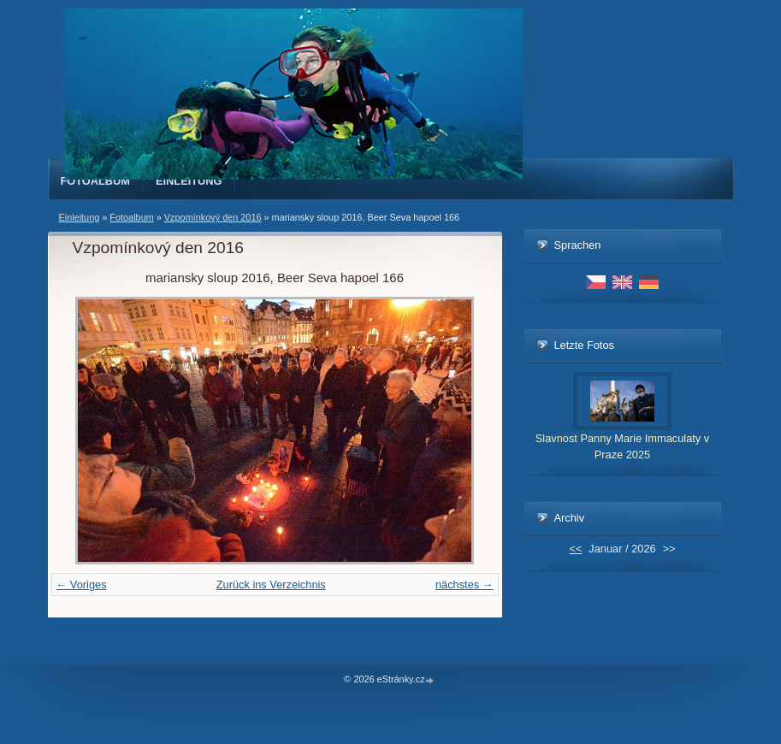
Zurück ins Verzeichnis (271, 584)
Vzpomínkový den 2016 (213, 217)
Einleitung (189, 180)
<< (575, 548)
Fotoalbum (96, 180)
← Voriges (81, 584)
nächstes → (464, 584)
